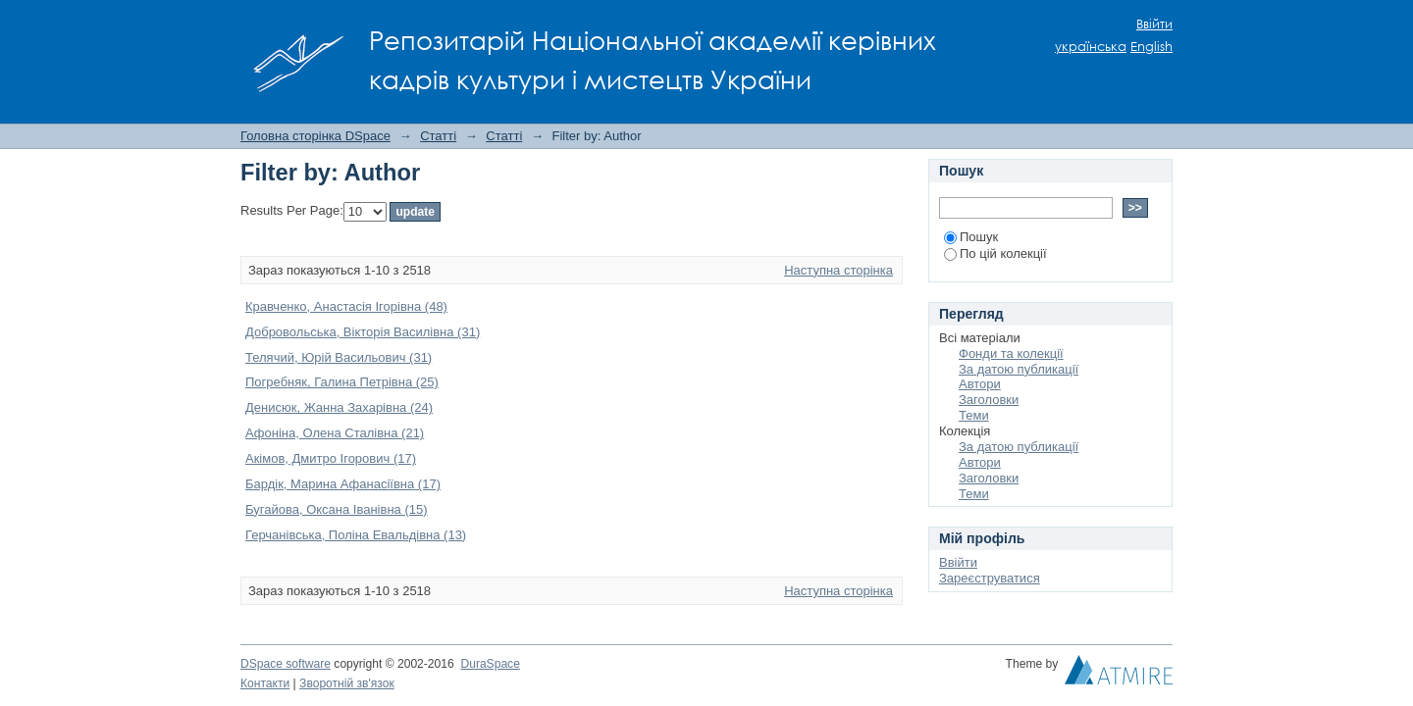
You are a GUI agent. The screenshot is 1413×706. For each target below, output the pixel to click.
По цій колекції (995, 253)
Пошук (971, 236)
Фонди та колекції (1011, 353)
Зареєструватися (989, 578)
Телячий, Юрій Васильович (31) (338, 357)
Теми (974, 415)
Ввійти (1154, 24)
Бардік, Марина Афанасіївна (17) (343, 484)
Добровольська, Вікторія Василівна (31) (362, 332)
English (1151, 46)
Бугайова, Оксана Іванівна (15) (336, 509)
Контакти (264, 683)
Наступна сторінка (838, 270)
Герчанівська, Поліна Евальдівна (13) (355, 535)
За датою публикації (1018, 369)
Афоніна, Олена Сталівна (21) (334, 433)
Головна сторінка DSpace (315, 135)
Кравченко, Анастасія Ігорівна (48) (346, 306)
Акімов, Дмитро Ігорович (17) (330, 458)
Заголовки (989, 399)
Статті (438, 135)
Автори (980, 384)
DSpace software (285, 664)
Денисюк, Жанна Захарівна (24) (339, 407)
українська (1090, 46)
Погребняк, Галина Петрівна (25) (342, 382)
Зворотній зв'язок (346, 683)
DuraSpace (489, 664)
